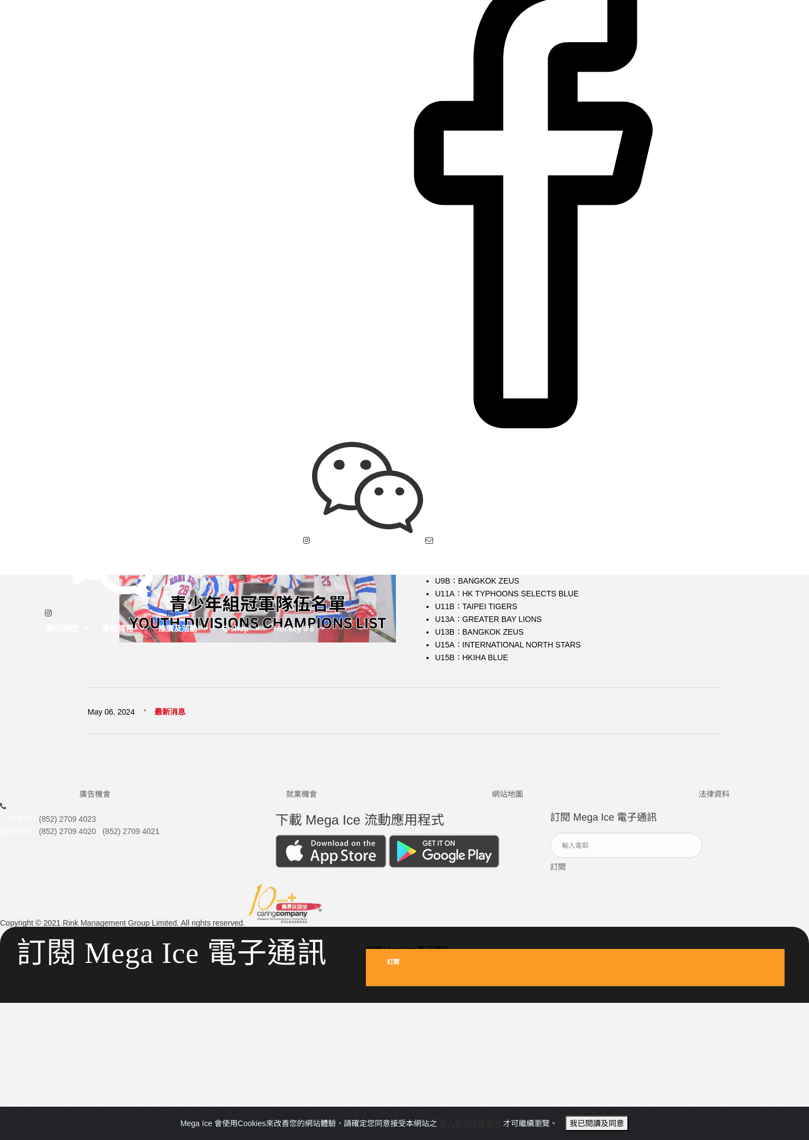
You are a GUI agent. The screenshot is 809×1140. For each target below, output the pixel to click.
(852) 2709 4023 (67, 824)
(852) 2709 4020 (67, 836)
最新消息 (169, 711)
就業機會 (301, 799)
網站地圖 (507, 799)
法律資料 (714, 799)
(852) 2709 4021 (130, 836)
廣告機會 (94, 799)
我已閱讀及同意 (597, 1123)
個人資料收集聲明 (470, 1123)
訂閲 (558, 871)
